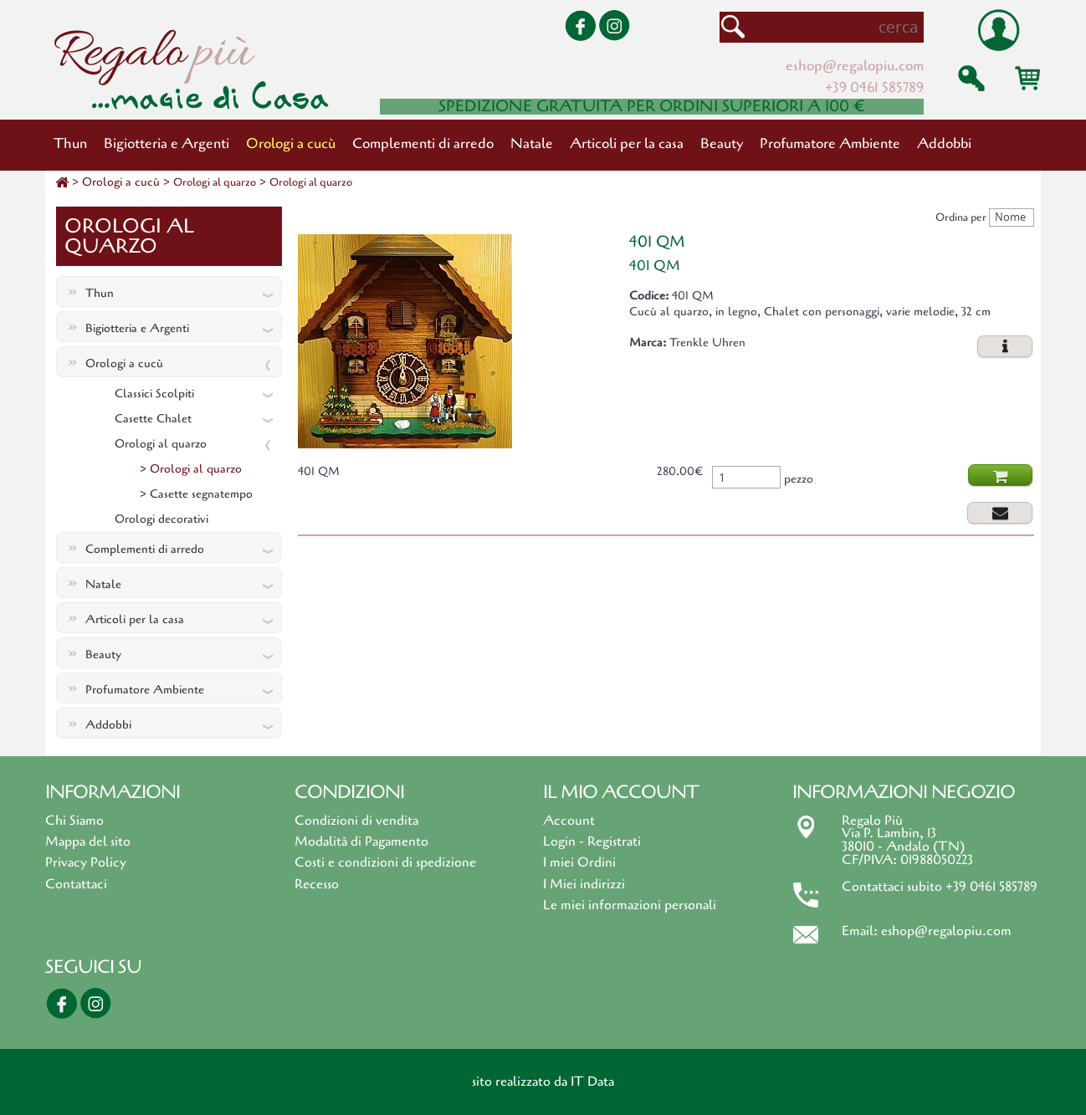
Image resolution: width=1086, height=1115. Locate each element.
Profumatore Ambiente (830, 143)
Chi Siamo (74, 820)
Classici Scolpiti (154, 394)
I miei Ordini (579, 862)
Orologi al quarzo (214, 182)
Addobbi (944, 143)
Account (569, 820)
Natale (531, 143)
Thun (70, 143)
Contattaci (76, 884)
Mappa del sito (88, 841)
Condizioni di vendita (356, 820)
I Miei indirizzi (584, 884)
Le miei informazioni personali (629, 905)
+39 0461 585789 (874, 87)
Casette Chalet (153, 419)
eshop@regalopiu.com (855, 65)
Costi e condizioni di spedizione (385, 862)
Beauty (721, 143)
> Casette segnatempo (196, 494)
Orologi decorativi (161, 519)
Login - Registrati (592, 841)
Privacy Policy (85, 862)
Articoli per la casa (627, 143)
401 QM (657, 242)
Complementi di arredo (423, 143)
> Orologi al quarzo (191, 469)
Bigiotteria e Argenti (166, 143)
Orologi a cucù (291, 143)
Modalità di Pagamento (361, 841)
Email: (861, 931)
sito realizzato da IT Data (543, 1081)
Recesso (317, 884)
